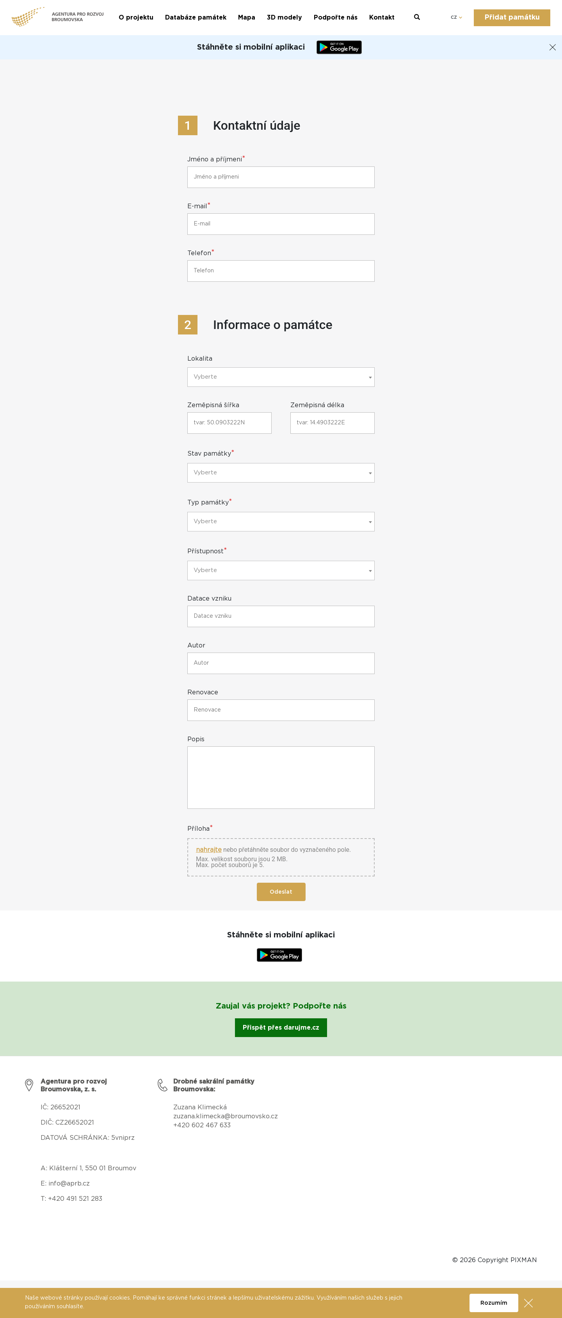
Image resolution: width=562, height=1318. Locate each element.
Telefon (201, 253)
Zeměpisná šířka (213, 405)
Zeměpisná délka (317, 405)
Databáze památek (195, 17)
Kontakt (382, 17)
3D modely (284, 17)
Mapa (246, 17)
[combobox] (281, 377)
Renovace (202, 693)
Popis (196, 739)
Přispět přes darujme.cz (281, 1028)
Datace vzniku (209, 599)
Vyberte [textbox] (205, 377)
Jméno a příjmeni (216, 159)
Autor (196, 646)
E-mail (199, 206)
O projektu (136, 17)
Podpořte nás (335, 17)
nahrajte (209, 850)
